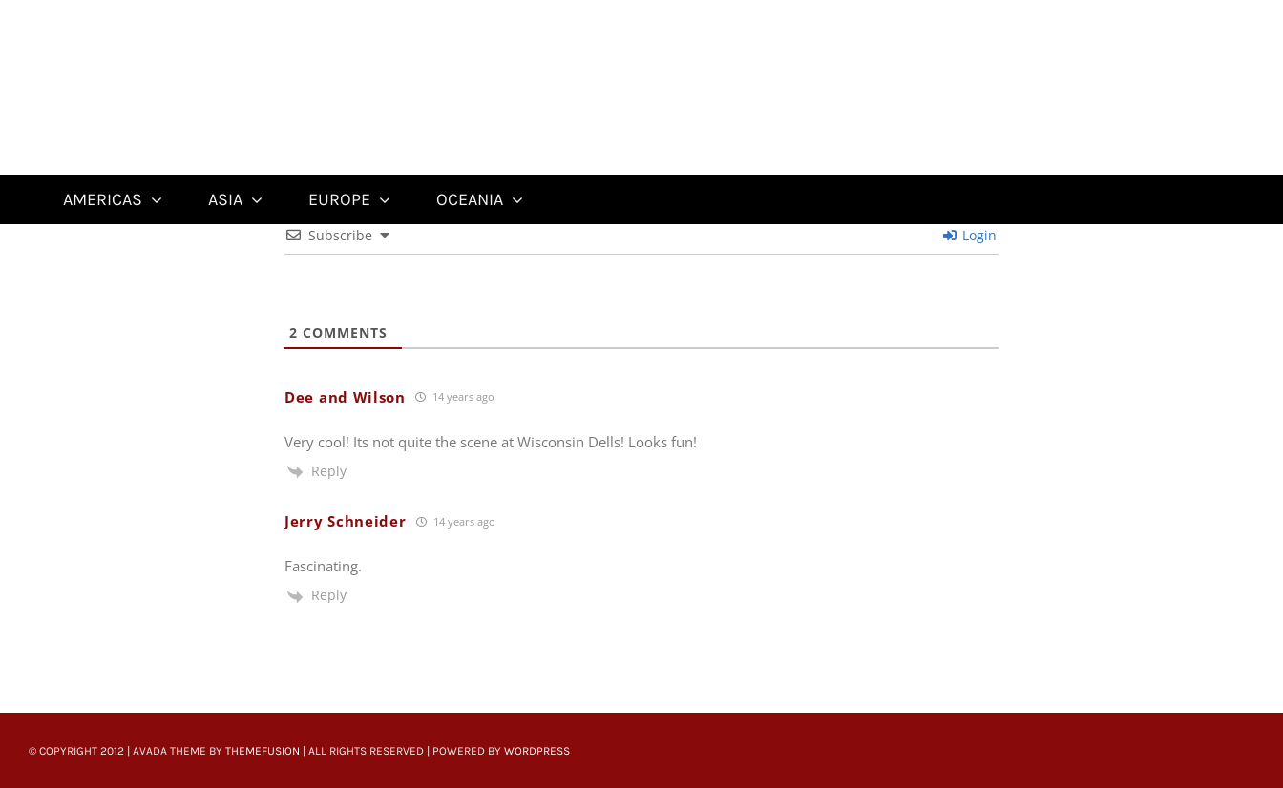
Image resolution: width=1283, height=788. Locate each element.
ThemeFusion (262, 750)
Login (970, 235)
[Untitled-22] (152, 11)
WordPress (537, 750)
